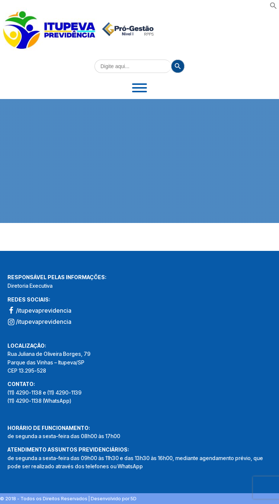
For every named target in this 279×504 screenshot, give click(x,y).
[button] (273, 7)
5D (134, 498)
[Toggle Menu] (139, 87)
